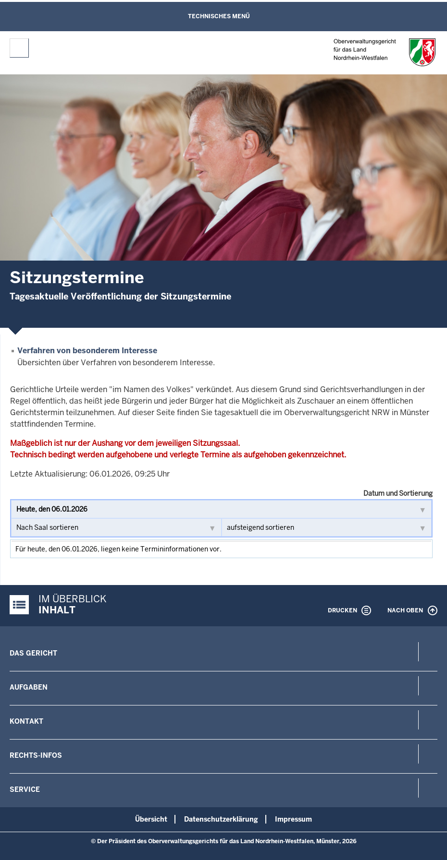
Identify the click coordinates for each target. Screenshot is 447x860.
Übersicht (151, 819)
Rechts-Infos (36, 755)
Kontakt (26, 721)
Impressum (293, 819)
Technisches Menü (219, 16)
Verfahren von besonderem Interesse (87, 351)
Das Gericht (33, 653)
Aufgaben (29, 687)
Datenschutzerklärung (221, 819)
